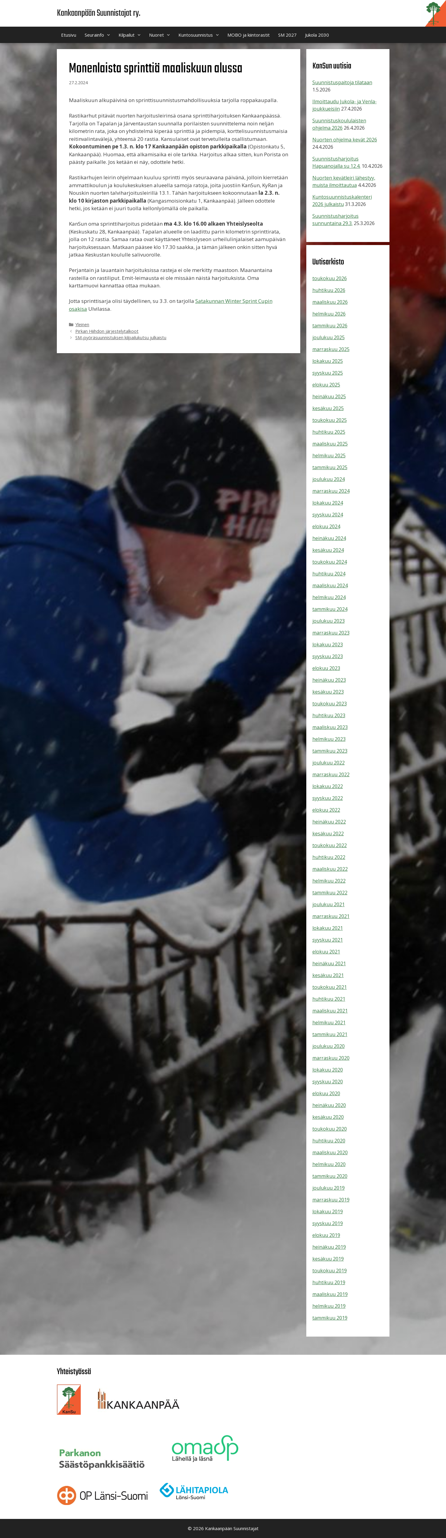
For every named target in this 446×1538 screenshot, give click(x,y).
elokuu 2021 (326, 951)
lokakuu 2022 (327, 786)
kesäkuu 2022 (328, 833)
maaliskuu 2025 (330, 443)
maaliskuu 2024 (330, 585)
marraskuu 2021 (331, 916)
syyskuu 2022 (327, 798)
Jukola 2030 (317, 35)
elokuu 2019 (326, 1235)
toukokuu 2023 (329, 703)
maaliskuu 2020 (330, 1152)
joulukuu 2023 (328, 621)
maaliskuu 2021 (330, 1010)
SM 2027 (287, 35)
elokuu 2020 (326, 1093)
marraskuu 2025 (331, 349)
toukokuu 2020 (329, 1128)
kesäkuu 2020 (328, 1117)
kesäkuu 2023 (328, 691)
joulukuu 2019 (328, 1188)
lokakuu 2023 (327, 644)
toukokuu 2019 (329, 1270)
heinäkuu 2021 (329, 963)
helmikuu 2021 (329, 1022)
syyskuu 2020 (327, 1081)
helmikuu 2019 (329, 1306)
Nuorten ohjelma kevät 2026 (344, 139)
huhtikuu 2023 (328, 715)
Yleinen (82, 324)
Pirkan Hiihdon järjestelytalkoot (106, 331)
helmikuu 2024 (329, 597)
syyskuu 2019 (327, 1223)
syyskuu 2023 (327, 656)
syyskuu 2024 (327, 514)
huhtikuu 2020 (328, 1140)
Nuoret (161, 35)
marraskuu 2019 (331, 1199)
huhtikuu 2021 (328, 999)
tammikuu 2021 (329, 1034)
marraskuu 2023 (331, 632)
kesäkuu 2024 (328, 550)
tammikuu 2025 (329, 467)
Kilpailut (132, 35)
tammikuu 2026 (329, 325)
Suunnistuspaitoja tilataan (342, 82)
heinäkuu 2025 (329, 396)
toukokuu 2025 (329, 420)
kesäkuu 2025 (328, 408)
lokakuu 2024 (327, 502)
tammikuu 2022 (329, 892)
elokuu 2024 (326, 526)
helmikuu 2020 (329, 1164)
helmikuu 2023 (329, 739)
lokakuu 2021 (327, 928)
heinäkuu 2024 (329, 538)
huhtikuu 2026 (328, 290)
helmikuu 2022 (329, 880)
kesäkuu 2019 (328, 1258)
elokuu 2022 (326, 810)
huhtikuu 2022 (328, 857)
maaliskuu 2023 (330, 727)
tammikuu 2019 (329, 1317)
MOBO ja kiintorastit (248, 35)
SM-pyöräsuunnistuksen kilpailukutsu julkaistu (120, 337)
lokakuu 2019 (327, 1211)
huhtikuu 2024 (328, 573)
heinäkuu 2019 (329, 1247)
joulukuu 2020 (328, 1046)
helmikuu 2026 (329, 313)
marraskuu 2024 (331, 491)
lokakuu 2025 (327, 361)
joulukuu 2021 (328, 904)
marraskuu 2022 (331, 774)
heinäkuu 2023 (329, 680)
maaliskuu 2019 (330, 1294)
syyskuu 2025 (327, 373)
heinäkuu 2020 (329, 1105)
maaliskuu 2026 (330, 302)
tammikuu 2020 (329, 1176)
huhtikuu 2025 (328, 432)
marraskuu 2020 (331, 1058)
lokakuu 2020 (327, 1069)
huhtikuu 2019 (328, 1282)
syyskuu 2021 (327, 939)
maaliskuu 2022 (330, 869)
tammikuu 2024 (329, 609)
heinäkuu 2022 (329, 821)
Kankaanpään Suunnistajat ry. (98, 13)
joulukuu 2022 (328, 762)
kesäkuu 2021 (328, 975)
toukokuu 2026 (329, 278)
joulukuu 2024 (328, 479)
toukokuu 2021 (329, 987)
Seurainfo (99, 35)
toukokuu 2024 (329, 562)
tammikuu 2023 (329, 750)
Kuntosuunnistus (200, 35)
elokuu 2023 (326, 668)
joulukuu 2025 (328, 337)
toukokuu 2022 (329, 845)
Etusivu (68, 35)
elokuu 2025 (326, 384)
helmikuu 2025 (329, 455)
